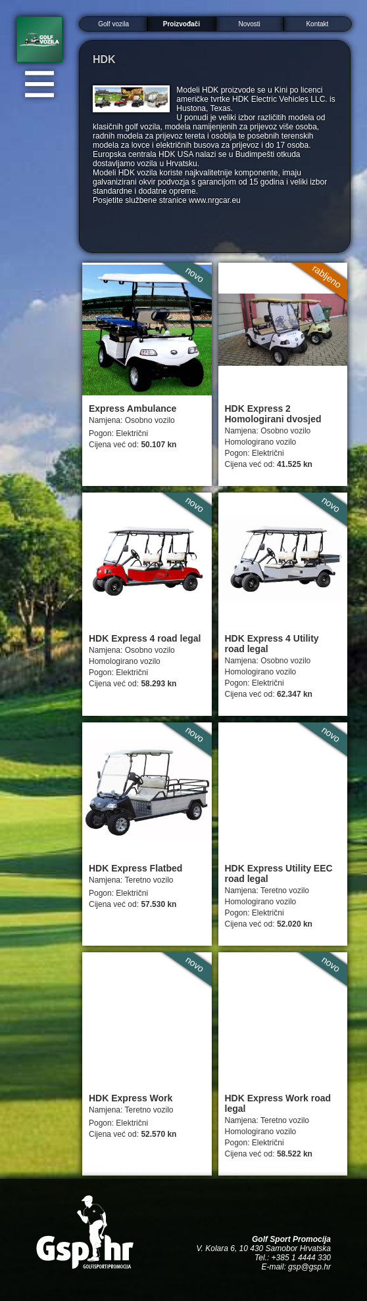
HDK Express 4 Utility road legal (272, 643)
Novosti (249, 24)
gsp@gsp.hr (309, 1266)
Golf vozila (113, 24)
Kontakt (317, 24)
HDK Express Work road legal (278, 1103)
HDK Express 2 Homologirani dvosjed (273, 413)
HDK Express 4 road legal (145, 638)
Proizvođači (181, 24)
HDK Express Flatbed (135, 868)
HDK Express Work (130, 1098)
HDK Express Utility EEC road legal (279, 873)
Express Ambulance (132, 408)
